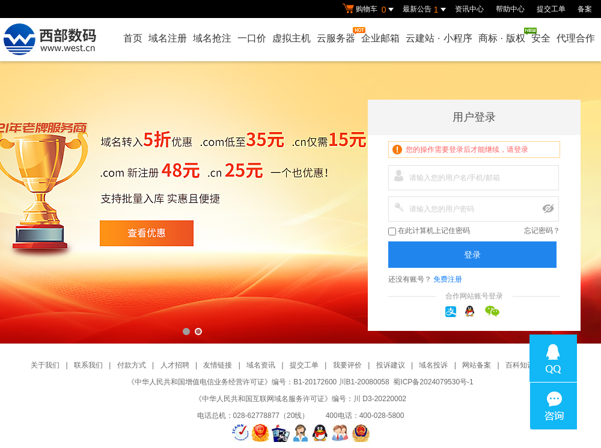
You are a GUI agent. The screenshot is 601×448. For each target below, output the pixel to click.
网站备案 (476, 365)
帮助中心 (510, 9)
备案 (585, 9)
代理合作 (576, 38)
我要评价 (347, 365)
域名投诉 (433, 365)
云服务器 (336, 35)
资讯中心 (469, 9)
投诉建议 (390, 365)
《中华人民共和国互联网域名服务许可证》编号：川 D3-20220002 (300, 399)
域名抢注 (212, 38)
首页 (132, 38)
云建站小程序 (439, 38)
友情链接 (217, 365)
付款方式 (131, 365)
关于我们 (45, 365)
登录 (472, 254)
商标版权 (502, 35)
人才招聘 (174, 365)
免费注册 (447, 279)
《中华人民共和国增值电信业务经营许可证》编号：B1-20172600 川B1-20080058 (258, 382)
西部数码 (300, 202)
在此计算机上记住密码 (429, 230)
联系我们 (88, 365)
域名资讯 (260, 365)
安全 (541, 38)
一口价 (251, 38)
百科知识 (519, 365)
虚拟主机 (291, 38)
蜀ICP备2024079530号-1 (433, 382)
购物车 (370, 10)
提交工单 (551, 9)
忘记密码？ (542, 230)
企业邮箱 (380, 38)
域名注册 (167, 38)
